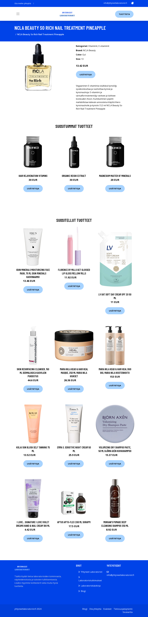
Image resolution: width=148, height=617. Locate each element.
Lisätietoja (86, 74)
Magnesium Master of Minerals (115, 175)
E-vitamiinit (103, 46)
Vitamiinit (92, 46)
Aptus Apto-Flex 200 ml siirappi (74, 522)
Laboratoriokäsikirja (91, 585)
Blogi (83, 591)
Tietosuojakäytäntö (123, 609)
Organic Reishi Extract (74, 175)
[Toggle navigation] (17, 13)
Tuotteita (124, 14)
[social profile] (33, 3)
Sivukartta (128, 612)
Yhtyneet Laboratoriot (91, 571)
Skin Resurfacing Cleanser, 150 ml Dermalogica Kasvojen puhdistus (33, 372)
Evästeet (107, 609)
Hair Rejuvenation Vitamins (33, 175)
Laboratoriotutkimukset (90, 580)
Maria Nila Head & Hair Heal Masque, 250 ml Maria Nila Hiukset (74, 372)
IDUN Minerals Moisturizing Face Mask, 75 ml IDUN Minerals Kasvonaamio (33, 273)
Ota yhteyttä (95, 609)
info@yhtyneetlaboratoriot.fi (115, 3)
